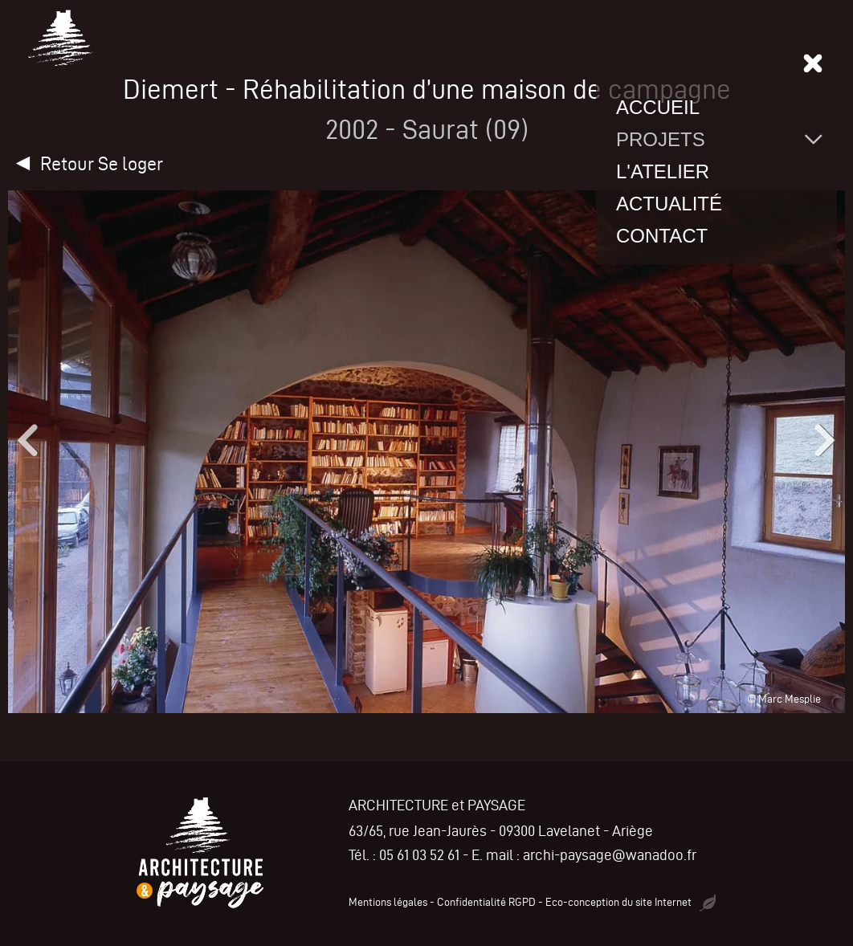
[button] (24, 440)
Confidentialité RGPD (486, 902)
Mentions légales (388, 902)
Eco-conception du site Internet (630, 902)
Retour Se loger (101, 163)
